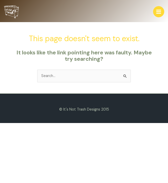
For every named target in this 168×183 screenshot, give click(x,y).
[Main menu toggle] (158, 11)
